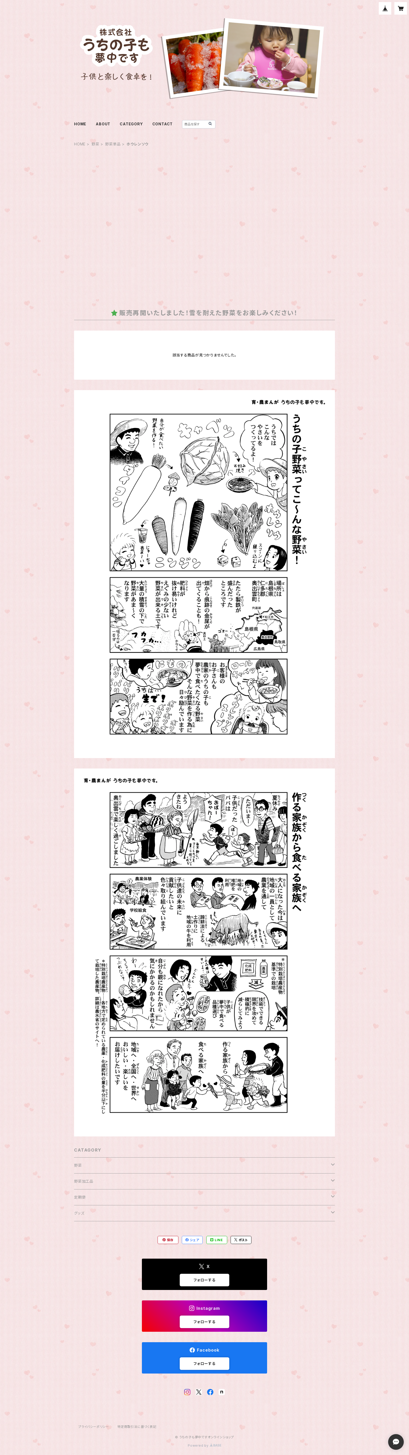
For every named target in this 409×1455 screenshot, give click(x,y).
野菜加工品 (83, 1181)
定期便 (80, 1197)
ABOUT (103, 124)
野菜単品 (113, 144)
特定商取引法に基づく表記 (137, 1427)
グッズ (79, 1213)
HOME (80, 124)
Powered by (204, 1445)
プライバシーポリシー (93, 1427)
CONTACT (162, 124)
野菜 (95, 144)
